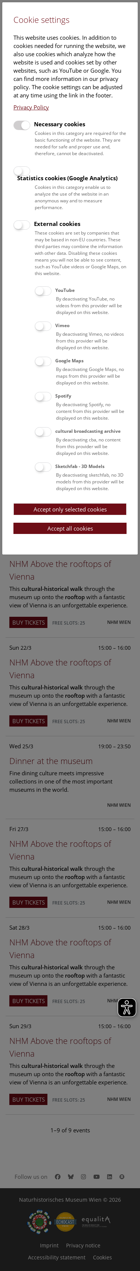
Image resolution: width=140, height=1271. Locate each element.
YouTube (65, 290)
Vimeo (62, 325)
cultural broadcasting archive (88, 431)
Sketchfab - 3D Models (80, 466)
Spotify (63, 396)
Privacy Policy (31, 107)
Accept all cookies (70, 528)
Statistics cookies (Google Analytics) (67, 178)
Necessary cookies (59, 124)
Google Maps (69, 360)
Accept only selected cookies (70, 509)
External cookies (57, 223)
